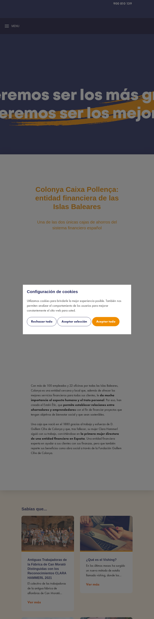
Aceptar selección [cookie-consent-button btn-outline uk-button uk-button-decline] (74, 322)
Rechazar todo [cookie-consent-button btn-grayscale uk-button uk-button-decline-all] (41, 322)
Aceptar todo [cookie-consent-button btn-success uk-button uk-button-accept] (105, 322)
